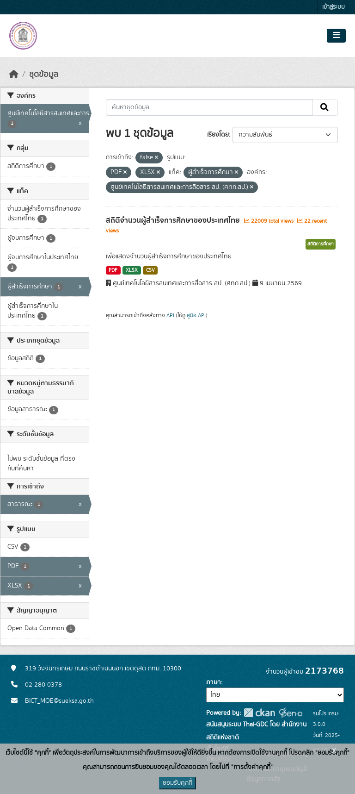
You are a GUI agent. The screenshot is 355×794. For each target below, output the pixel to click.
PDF (113, 270)
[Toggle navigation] (336, 36)
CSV (150, 270)
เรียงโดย (218, 134)
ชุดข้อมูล (43, 75)
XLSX (132, 270)
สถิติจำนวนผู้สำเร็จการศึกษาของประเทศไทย (174, 220)
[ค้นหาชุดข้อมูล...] (209, 107)
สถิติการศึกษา (320, 244)
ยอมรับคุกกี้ (177, 783)
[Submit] (325, 107)
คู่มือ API (196, 315)
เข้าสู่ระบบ (333, 7)
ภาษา (213, 682)
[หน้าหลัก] (13, 75)
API (170, 315)
